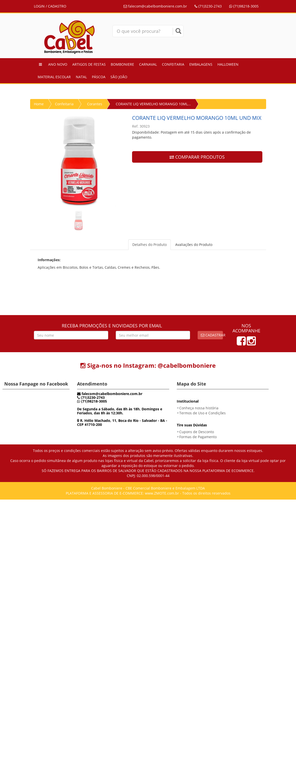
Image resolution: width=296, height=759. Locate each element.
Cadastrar (212, 335)
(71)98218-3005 (244, 6)
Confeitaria (173, 64)
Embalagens (200, 64)
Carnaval (148, 64)
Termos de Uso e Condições (202, 413)
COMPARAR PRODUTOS (197, 157)
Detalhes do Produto (149, 244)
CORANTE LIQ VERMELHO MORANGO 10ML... (153, 104)
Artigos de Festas (89, 64)
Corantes (94, 104)
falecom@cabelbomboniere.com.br (155, 6)
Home (39, 104)
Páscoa (98, 76)
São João (118, 76)
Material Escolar (54, 76)
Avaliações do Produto (193, 244)
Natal (81, 76)
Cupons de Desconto (196, 431)
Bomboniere (122, 64)
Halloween (228, 64)
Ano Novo (57, 64)
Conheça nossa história (198, 408)
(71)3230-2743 (208, 6)
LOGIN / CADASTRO (50, 6)
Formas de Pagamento (198, 436)
